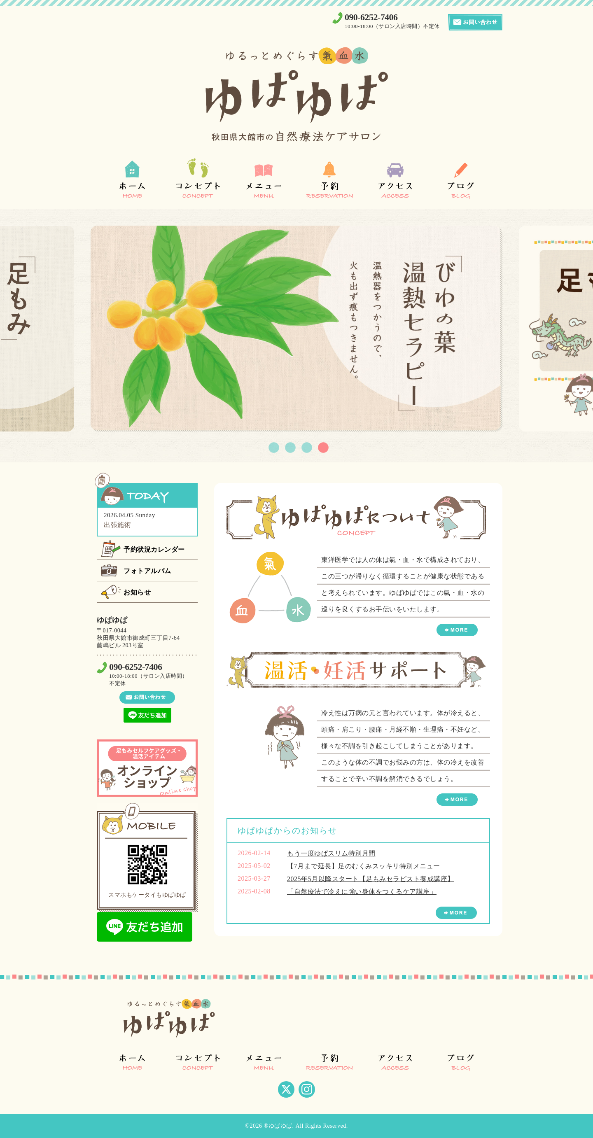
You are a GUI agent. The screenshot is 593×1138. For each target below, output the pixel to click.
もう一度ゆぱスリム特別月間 (331, 853)
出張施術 (117, 524)
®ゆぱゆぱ (278, 1126)
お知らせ (137, 592)
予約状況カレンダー (154, 549)
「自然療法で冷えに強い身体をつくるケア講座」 (362, 891)
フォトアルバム (147, 570)
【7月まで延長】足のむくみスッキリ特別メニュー (363, 866)
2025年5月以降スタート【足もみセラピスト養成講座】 (370, 878)
